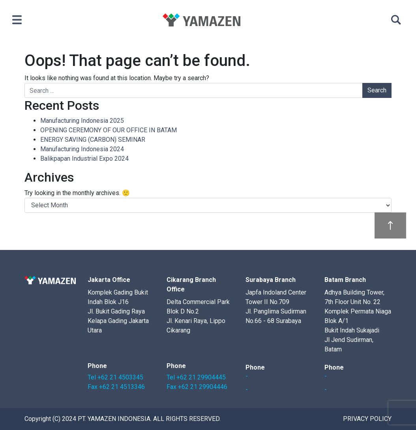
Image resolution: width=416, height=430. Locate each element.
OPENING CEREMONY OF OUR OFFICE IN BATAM (108, 130)
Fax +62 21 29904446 (197, 387)
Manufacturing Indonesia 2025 (82, 120)
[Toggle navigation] (17, 19)
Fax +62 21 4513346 (116, 387)
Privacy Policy (367, 418)
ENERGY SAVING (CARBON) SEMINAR (92, 139)
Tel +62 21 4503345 (115, 377)
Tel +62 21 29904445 (196, 377)
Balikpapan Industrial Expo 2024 (84, 158)
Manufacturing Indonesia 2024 (82, 149)
